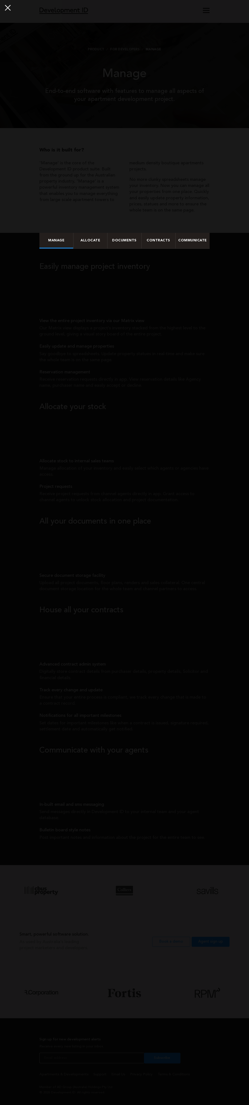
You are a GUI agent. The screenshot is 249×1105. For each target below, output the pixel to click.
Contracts (158, 240)
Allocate (90, 240)
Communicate (192, 240)
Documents (124, 240)
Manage (56, 240)
